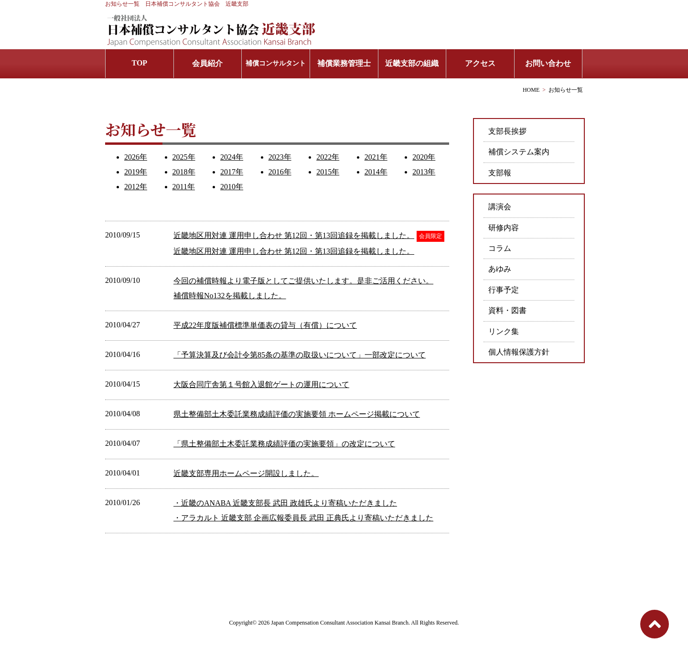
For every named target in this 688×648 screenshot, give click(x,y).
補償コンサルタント (276, 63)
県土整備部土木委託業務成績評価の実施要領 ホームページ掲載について (296, 414)
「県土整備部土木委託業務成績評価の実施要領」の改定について (284, 444)
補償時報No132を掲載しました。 (229, 296)
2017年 (231, 172)
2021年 (376, 157)
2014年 (376, 172)
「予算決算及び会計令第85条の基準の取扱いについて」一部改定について (299, 355)
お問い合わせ (548, 63)
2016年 (280, 172)
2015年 (327, 172)
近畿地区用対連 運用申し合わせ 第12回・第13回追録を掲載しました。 (293, 235)
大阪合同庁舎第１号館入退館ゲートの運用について (261, 384)
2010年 (231, 187)
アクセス (480, 63)
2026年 (135, 157)
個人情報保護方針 (518, 352)
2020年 (423, 157)
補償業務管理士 (344, 63)
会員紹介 (207, 63)
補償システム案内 (518, 152)
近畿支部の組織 (412, 63)
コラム (499, 248)
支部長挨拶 (507, 131)
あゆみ (499, 269)
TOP (140, 63)
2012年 (135, 187)
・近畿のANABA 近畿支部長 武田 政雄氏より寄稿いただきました (285, 503)
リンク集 (503, 331)
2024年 (231, 157)
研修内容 (503, 228)
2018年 (183, 172)
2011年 (183, 187)
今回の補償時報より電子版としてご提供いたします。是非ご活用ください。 (303, 281)
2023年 (280, 157)
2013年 (423, 172)
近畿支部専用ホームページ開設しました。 (246, 473)
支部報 (499, 173)
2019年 (135, 172)
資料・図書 (507, 310)
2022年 (327, 157)
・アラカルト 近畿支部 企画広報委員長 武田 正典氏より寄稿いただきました (303, 518)
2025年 (183, 157)
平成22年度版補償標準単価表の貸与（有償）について (265, 325)
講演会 (499, 207)
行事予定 (503, 290)
